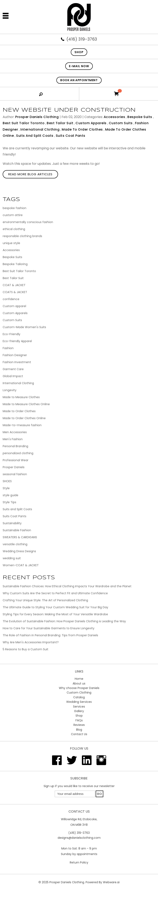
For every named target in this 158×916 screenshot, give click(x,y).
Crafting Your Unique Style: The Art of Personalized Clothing (45, 600)
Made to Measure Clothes (21, 397)
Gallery (79, 711)
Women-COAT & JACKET (21, 565)
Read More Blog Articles (30, 174)
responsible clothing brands (22, 236)
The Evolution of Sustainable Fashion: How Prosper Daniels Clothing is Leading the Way (64, 621)
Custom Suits (121, 123)
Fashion (8, 348)
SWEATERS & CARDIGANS (20, 537)
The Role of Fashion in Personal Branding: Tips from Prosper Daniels (50, 635)
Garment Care (13, 369)
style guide (10, 495)
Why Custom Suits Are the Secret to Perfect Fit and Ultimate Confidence (55, 593)
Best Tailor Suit (60, 123)
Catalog (79, 697)
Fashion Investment (17, 362)
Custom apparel (14, 306)
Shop (79, 716)
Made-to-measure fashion (22, 425)
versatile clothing (15, 544)
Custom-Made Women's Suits (24, 327)
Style (6, 488)
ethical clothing (14, 229)
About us (79, 683)
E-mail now (79, 66)
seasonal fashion (15, 474)
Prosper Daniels (13, 467)
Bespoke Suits (139, 117)
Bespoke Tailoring (15, 264)
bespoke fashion (14, 208)
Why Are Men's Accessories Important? (31, 642)
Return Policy (79, 862)
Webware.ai (111, 882)
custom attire (13, 215)
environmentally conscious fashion (28, 222)
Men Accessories (15, 432)
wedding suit (12, 558)
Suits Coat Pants (70, 135)
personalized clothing (18, 453)
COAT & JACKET (14, 285)
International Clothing (39, 129)
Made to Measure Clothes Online (26, 404)
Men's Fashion (13, 439)
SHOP (79, 52)
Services (79, 706)
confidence (11, 299)
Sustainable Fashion (17, 530)
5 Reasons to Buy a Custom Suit (25, 649)
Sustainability (12, 523)
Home (79, 679)
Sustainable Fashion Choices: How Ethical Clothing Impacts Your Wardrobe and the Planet (67, 586)
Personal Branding (15, 446)
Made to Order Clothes (82, 129)
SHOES (7, 481)
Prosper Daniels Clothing (66, 882)
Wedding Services (79, 702)
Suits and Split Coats (34, 135)
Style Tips (9, 502)
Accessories (114, 117)
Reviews (79, 725)
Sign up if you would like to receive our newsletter (79, 786)
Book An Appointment (79, 80)
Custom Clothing (79, 692)
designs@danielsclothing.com (79, 838)
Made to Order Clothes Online (24, 418)
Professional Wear (15, 460)
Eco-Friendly (11, 334)
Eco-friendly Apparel (17, 341)
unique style (11, 243)
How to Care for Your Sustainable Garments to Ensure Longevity (48, 628)
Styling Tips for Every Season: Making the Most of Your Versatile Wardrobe (55, 614)
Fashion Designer (15, 355)
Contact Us (79, 734)
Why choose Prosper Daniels (79, 688)
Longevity (9, 390)
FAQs (79, 720)
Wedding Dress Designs (19, 551)
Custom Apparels (91, 123)
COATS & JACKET (15, 292)
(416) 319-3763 (81, 39)
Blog (79, 730)
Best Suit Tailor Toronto (23, 123)
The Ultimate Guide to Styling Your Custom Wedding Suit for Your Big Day (55, 607)
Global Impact (13, 376)
